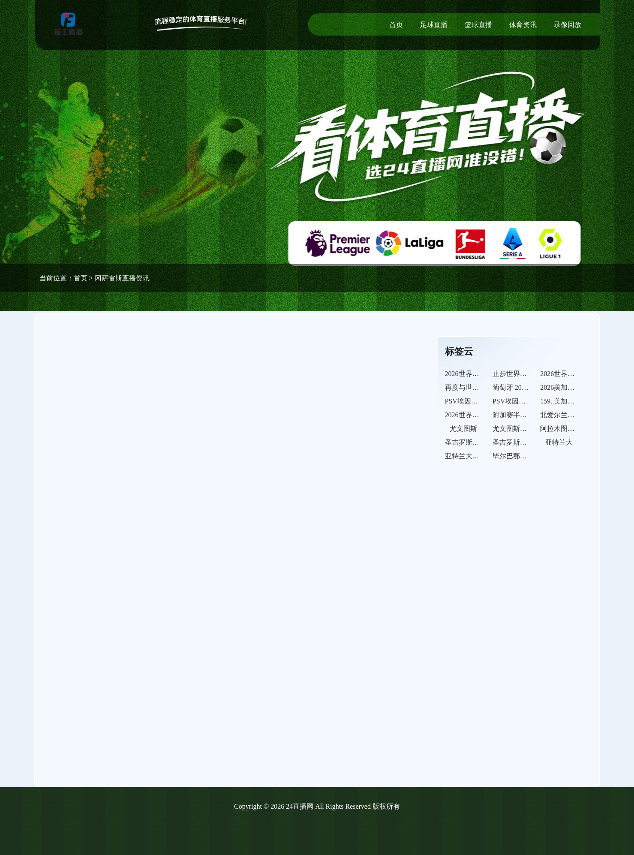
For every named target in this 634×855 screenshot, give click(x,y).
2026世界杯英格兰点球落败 (581, 373)
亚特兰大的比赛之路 (476, 456)
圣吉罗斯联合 (465, 442)
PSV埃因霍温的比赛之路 (530, 401)
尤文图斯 (463, 428)
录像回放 (567, 24)
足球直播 (434, 24)
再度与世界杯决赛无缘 (479, 387)
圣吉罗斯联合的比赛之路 (530, 442)
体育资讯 (523, 24)
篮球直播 (478, 24)
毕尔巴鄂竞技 (513, 456)
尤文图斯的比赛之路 (523, 428)
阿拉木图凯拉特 (564, 428)
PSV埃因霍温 (465, 401)
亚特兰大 (559, 442)
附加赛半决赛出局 (520, 414)
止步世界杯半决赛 (520, 373)
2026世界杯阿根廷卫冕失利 (486, 373)
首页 (396, 24)
